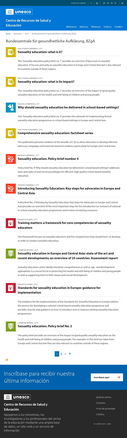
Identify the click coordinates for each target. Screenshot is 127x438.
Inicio (8, 33)
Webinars (96, 26)
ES (108, 3)
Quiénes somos (103, 397)
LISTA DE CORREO (78, 3)
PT (115, 3)
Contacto (100, 402)
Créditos (100, 414)
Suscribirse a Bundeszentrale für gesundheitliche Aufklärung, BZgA (7, 360)
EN (104, 3)
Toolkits (118, 26)
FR (112, 3)
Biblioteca (71, 26)
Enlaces (107, 26)
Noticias (84, 26)
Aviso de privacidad (105, 408)
